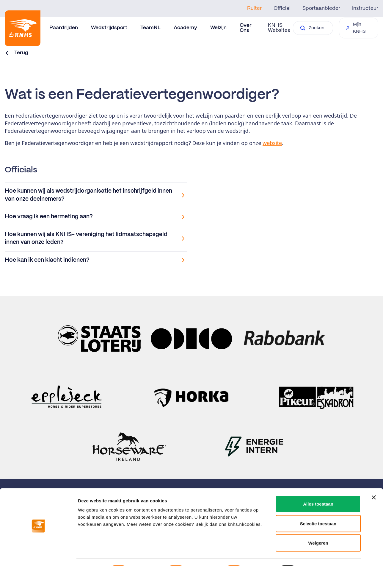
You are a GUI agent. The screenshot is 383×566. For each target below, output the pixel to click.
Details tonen (321, 554)
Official (282, 8)
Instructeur (365, 8)
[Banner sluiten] (374, 481)
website (272, 142)
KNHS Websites (279, 28)
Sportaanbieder (321, 8)
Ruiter (254, 8)
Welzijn (218, 27)
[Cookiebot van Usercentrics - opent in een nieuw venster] (38, 554)
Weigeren (318, 526)
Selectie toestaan (318, 507)
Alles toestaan (318, 487)
